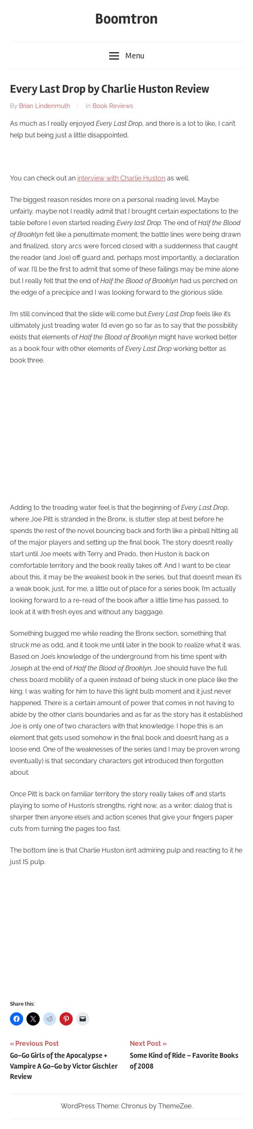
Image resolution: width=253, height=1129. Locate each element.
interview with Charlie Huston (121, 178)
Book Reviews (113, 106)
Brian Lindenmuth (44, 106)
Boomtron (126, 19)
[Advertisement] (126, 434)
